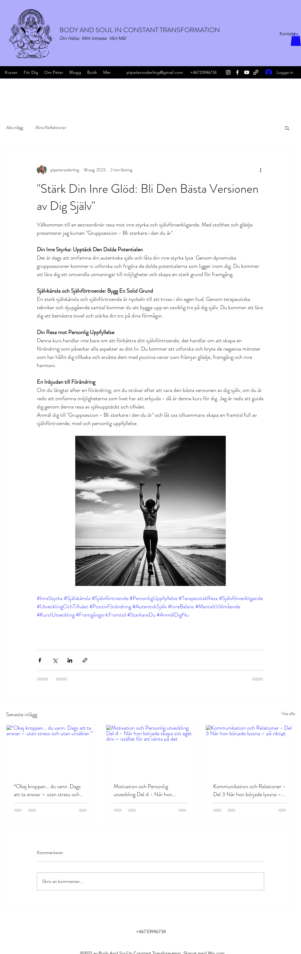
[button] (296, 39)
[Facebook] (237, 72)
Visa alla (288, 713)
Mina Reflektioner (50, 128)
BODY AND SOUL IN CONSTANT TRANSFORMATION (140, 30)
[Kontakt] (287, 33)
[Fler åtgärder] (260, 169)
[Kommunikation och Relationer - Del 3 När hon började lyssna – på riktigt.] (250, 750)
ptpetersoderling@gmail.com (155, 72)
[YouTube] (247, 72)
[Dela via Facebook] (40, 660)
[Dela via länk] (85, 660)
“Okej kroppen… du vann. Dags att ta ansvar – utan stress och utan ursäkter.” (47, 790)
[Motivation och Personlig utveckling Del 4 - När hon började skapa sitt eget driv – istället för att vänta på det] (150, 750)
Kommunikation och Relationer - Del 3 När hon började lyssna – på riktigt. (249, 790)
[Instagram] (228, 72)
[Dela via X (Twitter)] (55, 660)
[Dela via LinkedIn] (70, 660)
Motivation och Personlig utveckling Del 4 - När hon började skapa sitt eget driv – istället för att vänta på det (145, 790)
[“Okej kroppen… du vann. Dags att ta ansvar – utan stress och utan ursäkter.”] (50, 750)
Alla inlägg (14, 128)
